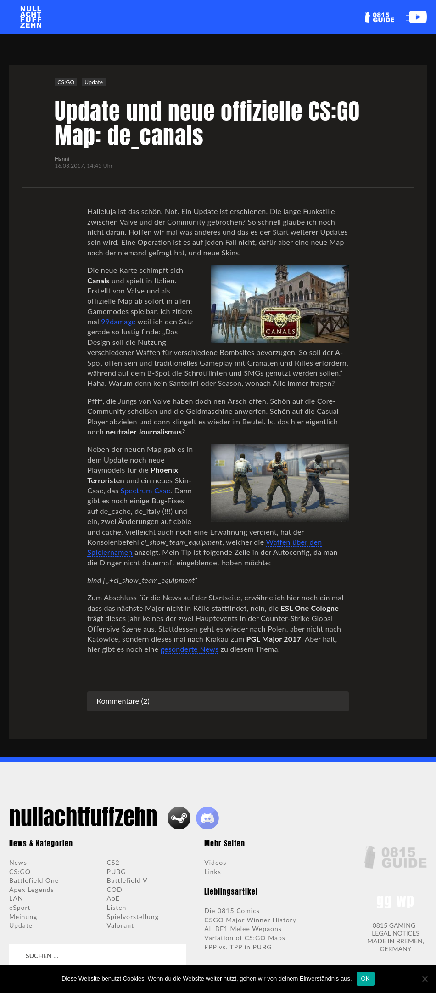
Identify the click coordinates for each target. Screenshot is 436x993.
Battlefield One (34, 880)
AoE (113, 898)
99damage (118, 321)
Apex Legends (31, 889)
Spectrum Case (146, 490)
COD (115, 889)
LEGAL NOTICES (395, 933)
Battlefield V (127, 880)
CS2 (113, 862)
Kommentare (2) (123, 700)
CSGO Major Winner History (250, 920)
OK (365, 978)
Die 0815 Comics (232, 910)
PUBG (116, 871)
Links (212, 871)
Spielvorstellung (133, 916)
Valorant (120, 925)
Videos (215, 862)
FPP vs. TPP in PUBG (238, 947)
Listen (117, 907)
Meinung (23, 916)
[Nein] (424, 978)
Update (93, 82)
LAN (16, 898)
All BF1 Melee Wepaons (243, 928)
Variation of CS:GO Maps (244, 938)
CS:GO (65, 82)
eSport (20, 907)
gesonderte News (190, 648)
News (18, 862)
